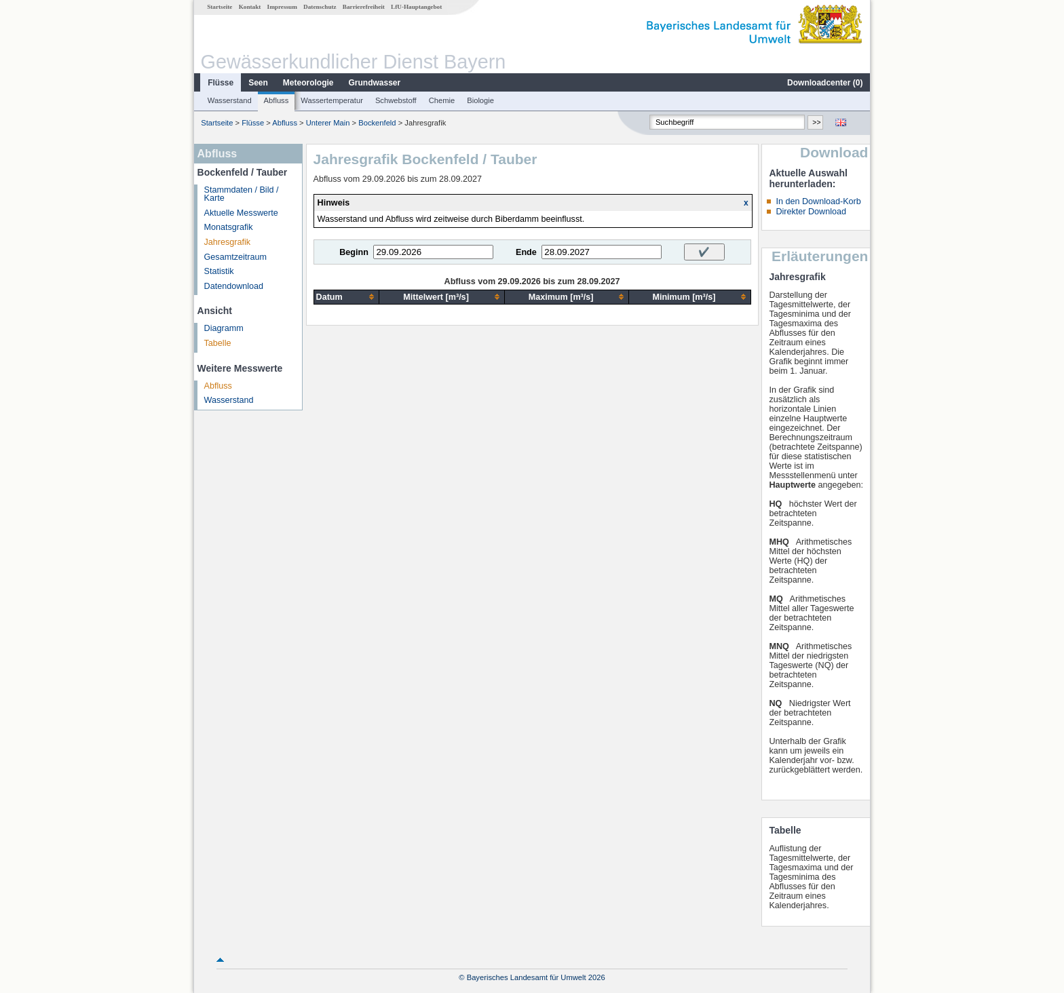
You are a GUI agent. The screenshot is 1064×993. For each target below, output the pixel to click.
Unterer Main (328, 123)
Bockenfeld (377, 123)
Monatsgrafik (228, 227)
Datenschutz (320, 6)
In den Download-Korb (818, 201)
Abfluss (276, 100)
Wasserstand (230, 100)
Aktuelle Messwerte (241, 213)
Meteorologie (308, 82)
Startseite (219, 6)
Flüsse (220, 82)
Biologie (480, 100)
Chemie (442, 100)
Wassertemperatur (332, 100)
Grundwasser (375, 82)
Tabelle (217, 343)
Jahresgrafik (227, 242)
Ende (526, 252)
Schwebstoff (396, 100)
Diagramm (224, 328)
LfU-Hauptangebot (416, 6)
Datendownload (234, 286)
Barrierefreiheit (364, 6)
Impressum (282, 6)
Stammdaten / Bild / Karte (241, 194)
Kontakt (250, 6)
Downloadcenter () (824, 82)
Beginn (353, 252)
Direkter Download (811, 211)
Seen (258, 82)
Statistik (219, 271)
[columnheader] (346, 297)
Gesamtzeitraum (235, 257)
